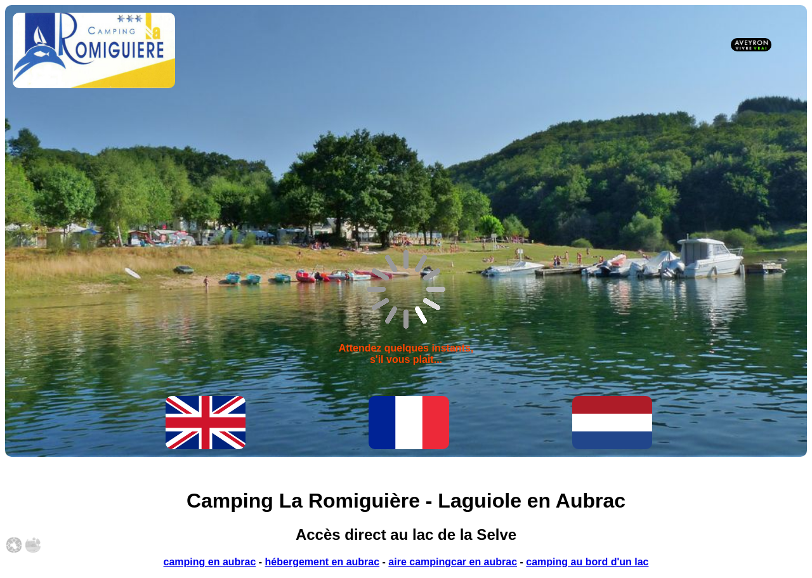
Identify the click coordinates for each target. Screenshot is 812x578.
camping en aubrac (210, 561)
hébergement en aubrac (322, 561)
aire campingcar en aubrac (452, 561)
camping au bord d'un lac (587, 561)
